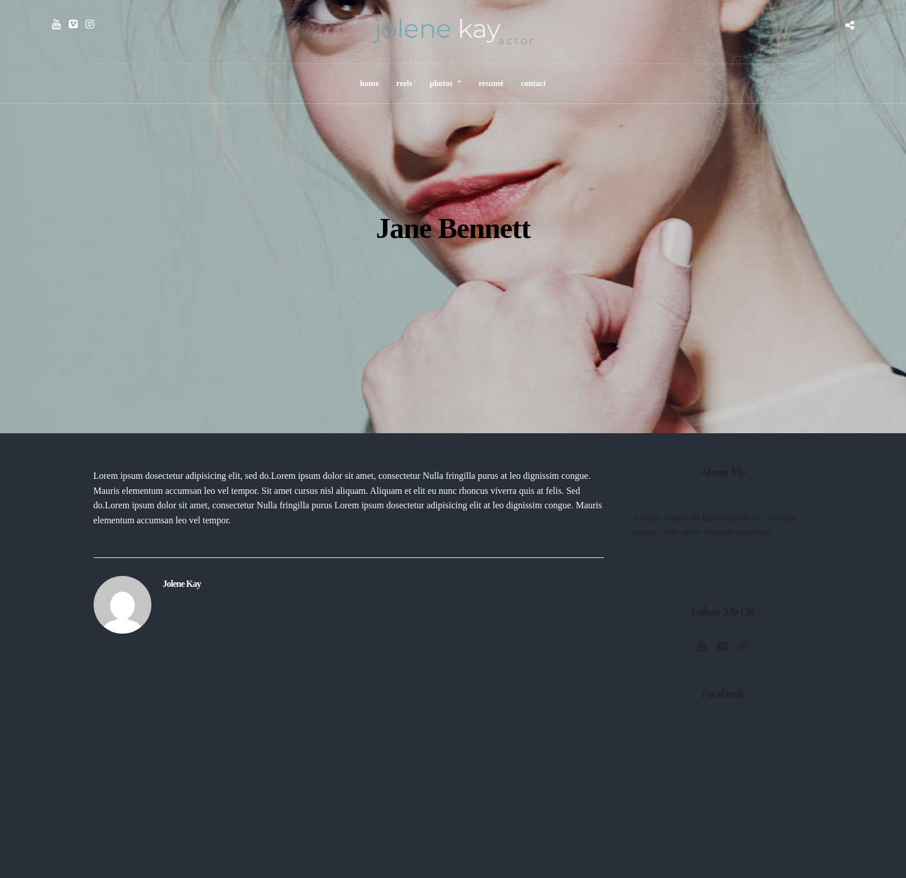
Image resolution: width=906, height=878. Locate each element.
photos (440, 83)
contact (533, 83)
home (369, 83)
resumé (490, 83)
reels (404, 83)
